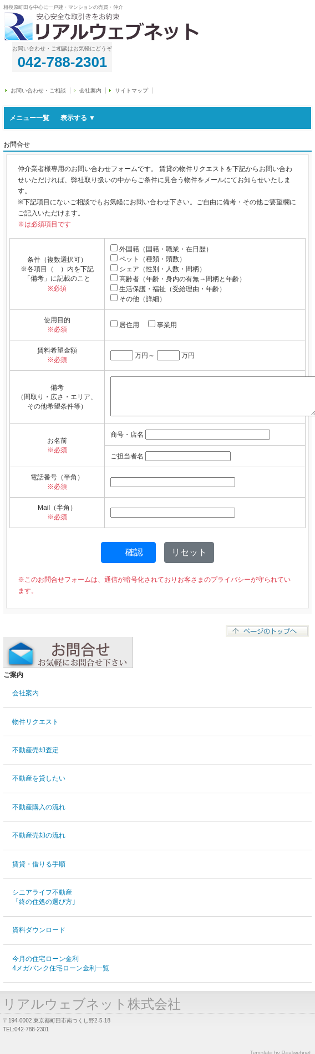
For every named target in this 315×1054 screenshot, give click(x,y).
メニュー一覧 (52, 118)
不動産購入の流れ (38, 807)
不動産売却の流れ (38, 835)
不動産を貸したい (38, 778)
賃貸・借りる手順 (38, 864)
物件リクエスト (35, 722)
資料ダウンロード (38, 930)
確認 (134, 552)
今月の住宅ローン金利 (60, 963)
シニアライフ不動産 (43, 897)
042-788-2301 (62, 62)
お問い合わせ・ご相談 (38, 90)
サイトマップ (131, 90)
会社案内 (90, 90)
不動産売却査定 (35, 750)
